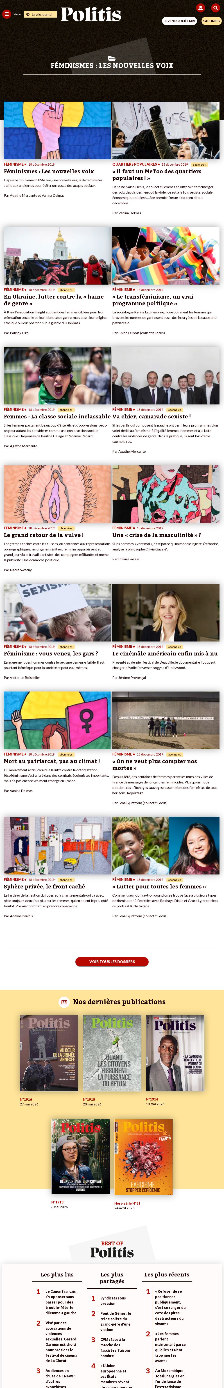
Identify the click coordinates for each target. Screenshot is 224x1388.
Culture (7, 1232)
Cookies (201, 1356)
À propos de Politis (89, 1227)
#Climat (154, 1208)
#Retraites (156, 1222)
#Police (154, 1213)
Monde (43, 1208)
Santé (42, 1227)
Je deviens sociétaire (90, 1213)
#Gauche (155, 1218)
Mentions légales (44, 1356)
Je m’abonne (84, 1218)
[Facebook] (53, 1372)
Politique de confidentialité (149, 1356)
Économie (45, 1218)
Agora (6, 1208)
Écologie (8, 1218)
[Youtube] (81, 1372)
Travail (42, 1213)
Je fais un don (85, 1208)
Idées (6, 1227)
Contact (18, 1356)
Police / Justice (48, 1232)
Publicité (182, 1356)
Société (7, 1222)
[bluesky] (67, 1372)
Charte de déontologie (80, 1356)
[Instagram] (95, 1372)
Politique (8, 1213)
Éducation (45, 1222)
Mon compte (84, 1232)
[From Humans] (109, 1372)
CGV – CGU (112, 1356)
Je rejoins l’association (91, 1222)
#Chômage (156, 1227)
